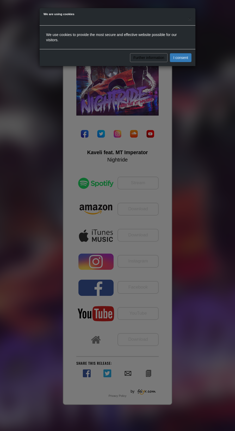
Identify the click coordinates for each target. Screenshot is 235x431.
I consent (180, 58)
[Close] (189, 18)
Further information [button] (148, 58)
